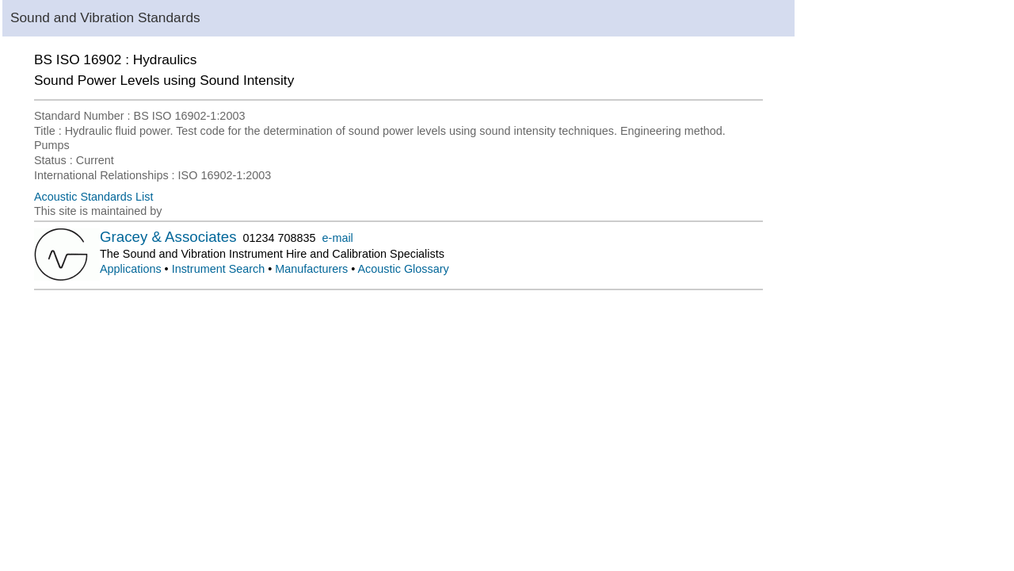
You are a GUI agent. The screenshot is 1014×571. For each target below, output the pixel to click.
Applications (131, 269)
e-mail (337, 238)
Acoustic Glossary (403, 269)
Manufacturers (311, 269)
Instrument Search (218, 269)
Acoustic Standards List (93, 196)
